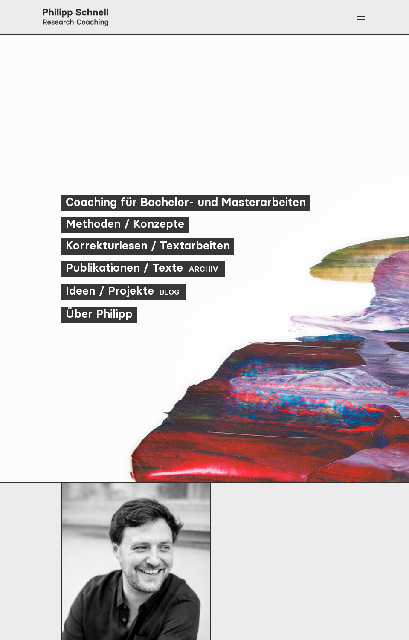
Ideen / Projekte (124, 291)
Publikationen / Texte (143, 268)
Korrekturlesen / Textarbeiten (148, 245)
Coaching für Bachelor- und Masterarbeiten (186, 202)
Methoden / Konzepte (125, 224)
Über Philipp (99, 314)
